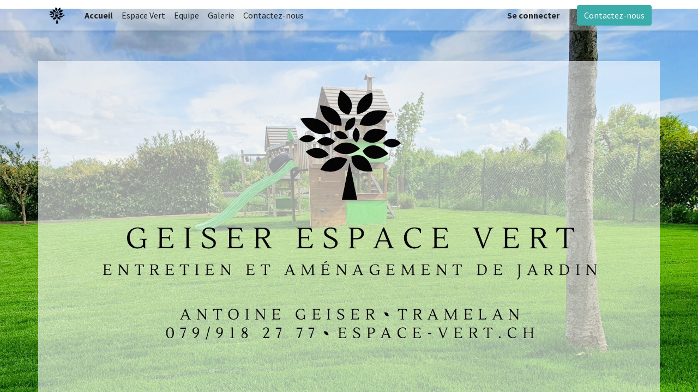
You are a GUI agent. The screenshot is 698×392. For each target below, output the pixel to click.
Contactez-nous (614, 15)
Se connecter (533, 15)
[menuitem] (98, 15)
